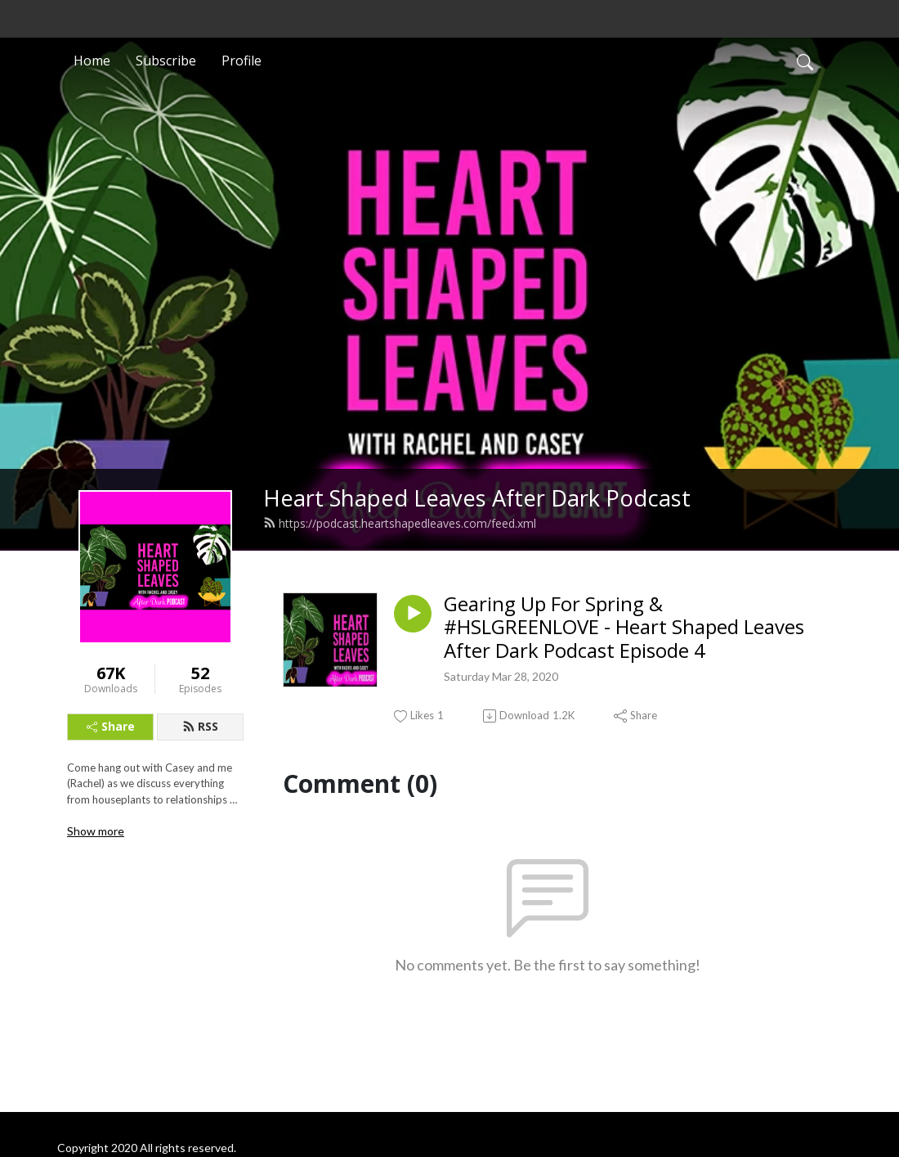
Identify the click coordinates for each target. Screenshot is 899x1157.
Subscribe (166, 61)
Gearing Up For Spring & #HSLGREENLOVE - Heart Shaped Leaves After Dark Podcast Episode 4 (624, 627)
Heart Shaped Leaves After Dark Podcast (477, 498)
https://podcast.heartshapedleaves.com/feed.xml (399, 523)
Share (111, 726)
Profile (241, 61)
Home (92, 61)
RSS (200, 726)
